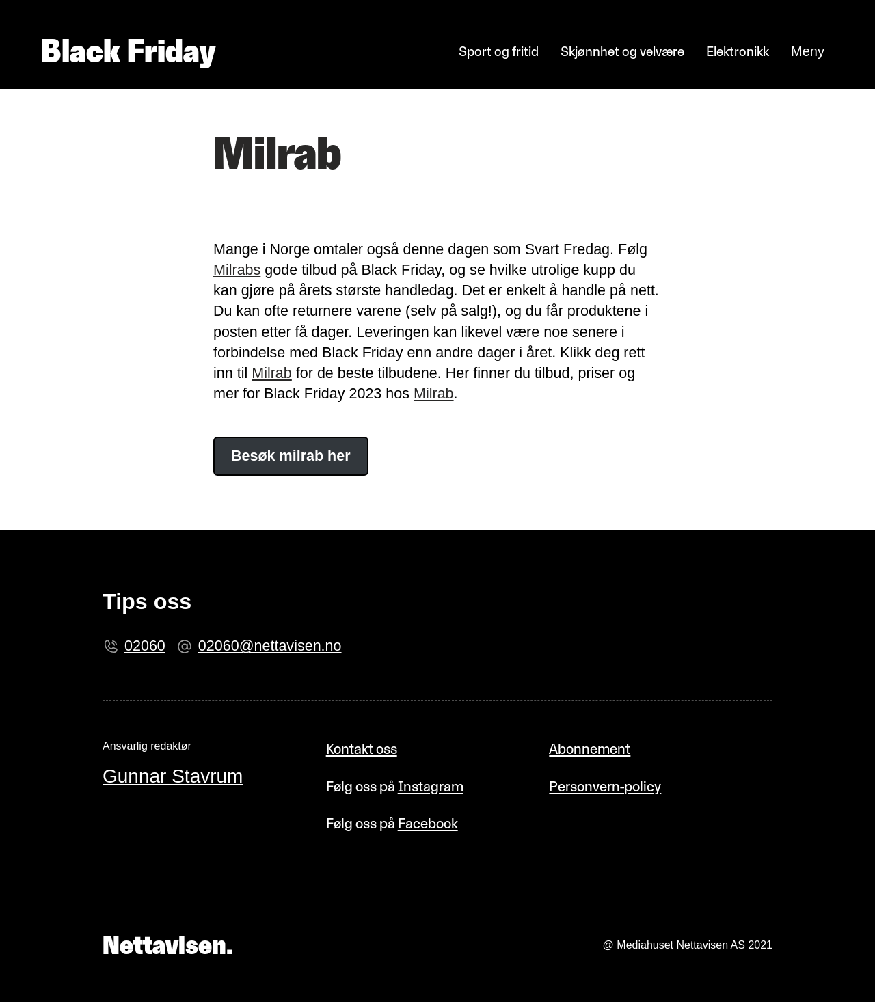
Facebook (428, 823)
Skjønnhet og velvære (622, 51)
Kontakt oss (361, 748)
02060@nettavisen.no (270, 646)
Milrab (272, 373)
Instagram (430, 786)
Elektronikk (737, 51)
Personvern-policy (605, 786)
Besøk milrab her (291, 456)
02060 (144, 646)
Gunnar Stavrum (173, 776)
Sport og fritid (499, 51)
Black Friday (128, 51)
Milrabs (236, 270)
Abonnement (589, 748)
